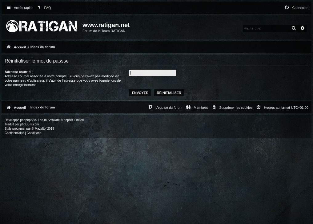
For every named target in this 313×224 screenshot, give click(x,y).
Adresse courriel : (19, 72)
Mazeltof (40, 128)
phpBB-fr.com (29, 124)
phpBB (30, 120)
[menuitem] (43, 7)
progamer (19, 128)
